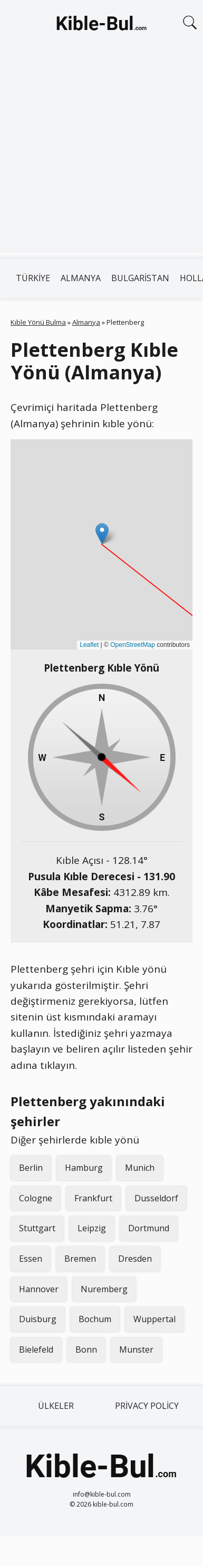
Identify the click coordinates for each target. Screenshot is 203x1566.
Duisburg (37, 1319)
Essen (30, 1258)
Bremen (80, 1258)
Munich (139, 1167)
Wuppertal (154, 1319)
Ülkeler (56, 1406)
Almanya (81, 278)
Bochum (95, 1319)
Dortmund (148, 1228)
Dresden (135, 1258)
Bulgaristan (140, 278)
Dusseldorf (156, 1198)
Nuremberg (104, 1289)
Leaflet (89, 644)
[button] (102, 533)
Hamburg (84, 1167)
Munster (136, 1349)
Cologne (35, 1198)
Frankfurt (93, 1198)
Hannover (39, 1289)
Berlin (31, 1167)
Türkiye (33, 278)
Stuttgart (37, 1228)
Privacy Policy (147, 1406)
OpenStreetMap (132, 644)
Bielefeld (36, 1349)
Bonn (86, 1349)
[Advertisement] (99, 154)
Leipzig (92, 1228)
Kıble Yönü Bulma (38, 322)
